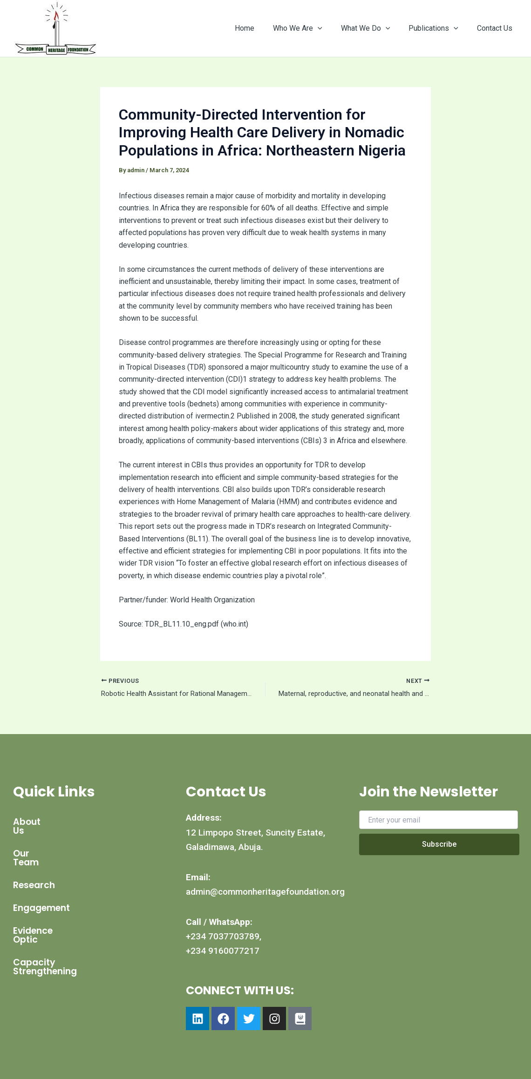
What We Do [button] (375, 28)
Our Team (35, 844)
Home (261, 28)
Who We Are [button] (310, 28)
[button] (330, 28)
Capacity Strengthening (67, 936)
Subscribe (439, 844)
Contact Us (496, 28)
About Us (33, 822)
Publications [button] (439, 28)
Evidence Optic (46, 913)
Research (34, 867)
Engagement (41, 890)
